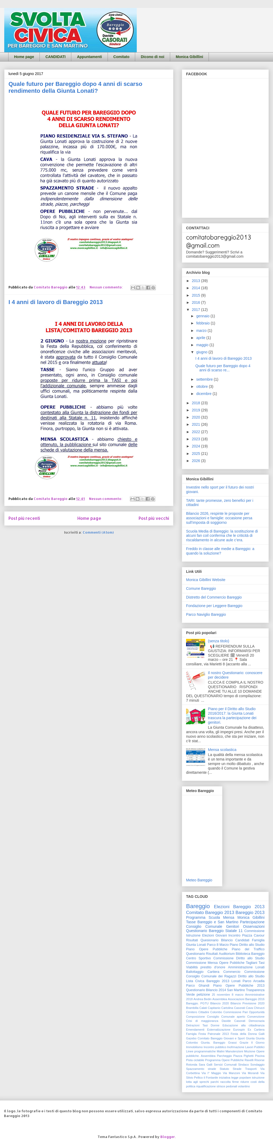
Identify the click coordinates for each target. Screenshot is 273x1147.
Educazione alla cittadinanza (243, 1025)
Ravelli (249, 1060)
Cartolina (227, 1007)
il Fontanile (211, 1077)
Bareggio (198, 906)
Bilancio (227, 940)
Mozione (249, 1051)
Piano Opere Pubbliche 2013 (239, 985)
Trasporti (251, 1068)
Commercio (231, 972)
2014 (196, 288)
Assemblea (219, 999)
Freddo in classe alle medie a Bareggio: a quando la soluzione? (220, 551)
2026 (196, 461)
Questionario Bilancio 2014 (206, 990)
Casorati (239, 1007)
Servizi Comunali (225, 1064)
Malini (220, 1051)
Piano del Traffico (248, 949)
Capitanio (214, 1007)
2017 (196, 309)
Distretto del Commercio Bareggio (214, 597)
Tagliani (251, 963)
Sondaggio (257, 1064)
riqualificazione (206, 1086)
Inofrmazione (235, 1047)
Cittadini (203, 1012)
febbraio (203, 323)
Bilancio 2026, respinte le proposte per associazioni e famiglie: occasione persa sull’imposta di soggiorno (219, 518)
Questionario (195, 954)
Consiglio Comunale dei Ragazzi (211, 976)
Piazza (237, 1055)
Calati (203, 1007)
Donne (215, 1025)
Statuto (224, 1068)
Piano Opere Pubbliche (206, 949)
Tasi (262, 963)
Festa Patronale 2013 (214, 1033)
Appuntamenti (89, 57)
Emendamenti (195, 1029)
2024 (196, 446)
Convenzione (256, 1016)
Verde (190, 994)
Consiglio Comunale (204, 926)
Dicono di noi (152, 57)
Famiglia (258, 940)
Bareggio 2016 (255, 999)
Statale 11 (234, 931)
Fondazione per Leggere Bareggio (214, 606)
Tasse (191, 922)
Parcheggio (224, 1055)
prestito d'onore (212, 967)
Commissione (254, 972)
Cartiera (213, 972)
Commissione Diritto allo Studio (239, 958)
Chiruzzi (259, 1007)
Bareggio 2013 (250, 912)
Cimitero (191, 1012)
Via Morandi (250, 1073)
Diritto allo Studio (251, 976)
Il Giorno (258, 1042)
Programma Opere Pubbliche (224, 1060)
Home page (24, 57)
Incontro (234, 935)
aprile (201, 338)
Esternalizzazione (219, 1029)
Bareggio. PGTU (197, 1003)
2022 (196, 432)
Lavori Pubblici (255, 1047)
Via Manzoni (231, 1073)
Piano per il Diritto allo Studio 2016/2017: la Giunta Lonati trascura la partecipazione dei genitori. (232, 715)
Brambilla (192, 1007)
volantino (244, 1086)
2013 (196, 281)
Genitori (232, 926)
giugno (202, 352)
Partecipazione (252, 922)
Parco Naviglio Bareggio (206, 614)
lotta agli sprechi (197, 1081)
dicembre (204, 394)
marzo (202, 330)
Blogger (167, 1137)
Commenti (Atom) (98, 532)
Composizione (195, 1016)
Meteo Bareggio (199, 880)
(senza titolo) (218, 641)
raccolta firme (229, 1081)
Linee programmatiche (201, 1051)
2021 (196, 424)
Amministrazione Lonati (246, 967)
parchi (215, 1081)
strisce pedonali (227, 1086)
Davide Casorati (233, 1020)
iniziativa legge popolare (235, 1077)
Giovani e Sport (234, 1038)
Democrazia (257, 1020)
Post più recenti (24, 518)
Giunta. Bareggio (213, 1042)
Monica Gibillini (189, 57)
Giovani (221, 935)
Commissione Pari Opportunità (244, 1012)
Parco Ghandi (197, 985)
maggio (202, 345)
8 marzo (237, 994)
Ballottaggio (195, 972)
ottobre (202, 386)
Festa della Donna (244, 1033)
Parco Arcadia (254, 981)
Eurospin (239, 1029)
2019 (196, 410)
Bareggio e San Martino (217, 922)
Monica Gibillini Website (205, 580)
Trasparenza (255, 990)
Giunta (250, 1038)
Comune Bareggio (201, 588)
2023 (196, 439)
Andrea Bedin (202, 999)
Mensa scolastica (222, 750)
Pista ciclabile (195, 1060)
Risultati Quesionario (202, 940)
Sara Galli (206, 1064)
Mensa (228, 917)
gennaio (203, 316)
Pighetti (248, 1055)
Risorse (259, 1060)
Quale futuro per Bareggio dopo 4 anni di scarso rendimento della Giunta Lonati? (75, 87)
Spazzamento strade (201, 1068)
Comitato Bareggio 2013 (210, 912)
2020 (196, 417)
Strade (237, 1068)
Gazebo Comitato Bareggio (204, 1038)
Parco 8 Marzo (218, 945)
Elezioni (208, 935)
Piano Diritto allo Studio (247, 945)
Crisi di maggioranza (202, 1020)
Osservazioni (254, 926)
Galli (262, 1033)
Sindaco (243, 1064)
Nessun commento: (107, 287)
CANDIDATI (55, 57)
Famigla (191, 1033)
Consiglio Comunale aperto (226, 1016)
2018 (196, 403)
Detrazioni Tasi (197, 1025)
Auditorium (227, 954)
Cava (249, 1007)
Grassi (232, 1042)
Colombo (216, 1012)
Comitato (121, 57)
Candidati (242, 940)
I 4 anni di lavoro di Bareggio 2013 (55, 302)
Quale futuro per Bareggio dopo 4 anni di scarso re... (222, 368)
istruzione (258, 1077)
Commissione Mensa (202, 963)
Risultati (212, 954)
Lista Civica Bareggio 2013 (207, 981)
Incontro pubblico (215, 1047)
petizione (203, 994)
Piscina (260, 1055)
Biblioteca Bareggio (250, 954)
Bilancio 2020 (219, 1003)
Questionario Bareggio (205, 931)
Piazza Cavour (253, 935)
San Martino (236, 990)
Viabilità (192, 967)
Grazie (244, 1042)
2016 (196, 302)
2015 (196, 295)
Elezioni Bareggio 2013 (239, 906)
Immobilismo (194, 1047)
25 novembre (221, 994)
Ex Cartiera (256, 1029)
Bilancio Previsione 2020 (247, 1003)
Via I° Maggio (211, 1073)
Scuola (214, 917)
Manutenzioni (234, 1051)
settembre (205, 379)
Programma (195, 917)
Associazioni (236, 999)
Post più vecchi (154, 518)
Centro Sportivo (198, 958)
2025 (196, 453)
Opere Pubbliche (232, 963)
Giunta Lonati (196, 945)
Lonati (235, 981)
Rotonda (191, 1064)
